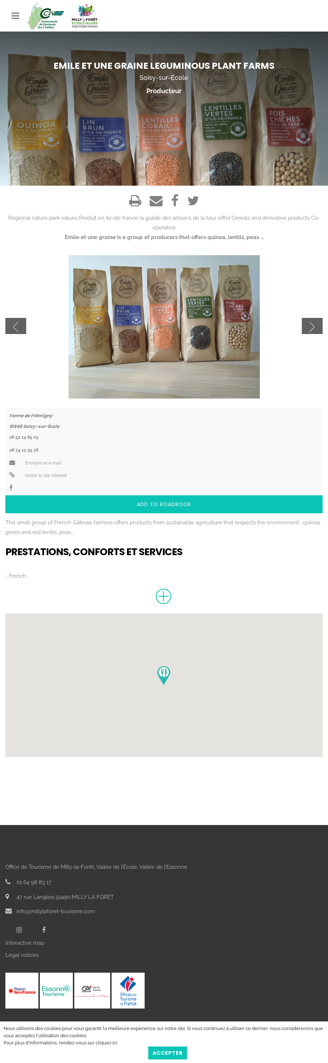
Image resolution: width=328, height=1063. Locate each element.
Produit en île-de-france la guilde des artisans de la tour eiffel (154, 218)
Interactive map (24, 943)
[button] (163, 675)
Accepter (168, 1053)
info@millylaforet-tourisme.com (50, 911)
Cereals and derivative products (270, 218)
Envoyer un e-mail (35, 463)
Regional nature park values (43, 218)
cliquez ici (106, 1042)
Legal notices (22, 955)
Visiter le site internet (38, 475)
